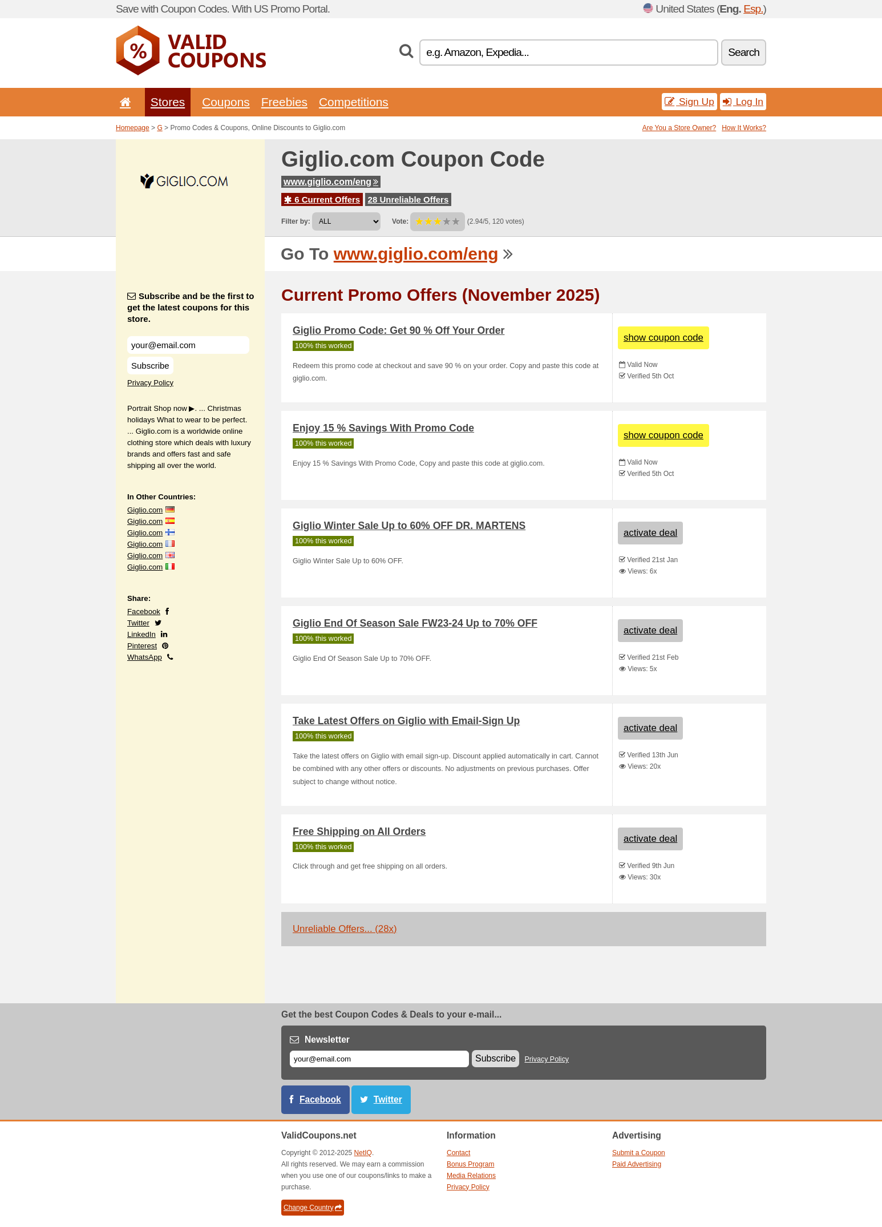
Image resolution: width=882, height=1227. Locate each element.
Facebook (143, 611)
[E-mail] (379, 1059)
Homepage (132, 128)
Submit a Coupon (638, 1153)
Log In (743, 101)
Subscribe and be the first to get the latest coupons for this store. (190, 307)
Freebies (284, 101)
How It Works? (744, 128)
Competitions (354, 101)
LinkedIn (141, 634)
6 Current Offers (322, 199)
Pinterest (142, 645)
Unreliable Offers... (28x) (345, 928)
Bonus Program (470, 1164)
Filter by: (295, 221)
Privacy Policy (150, 382)
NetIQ (363, 1153)
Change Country (313, 1208)
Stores (168, 101)
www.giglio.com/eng (331, 182)
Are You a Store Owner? (679, 128)
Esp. (753, 9)
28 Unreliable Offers (408, 199)
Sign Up (689, 101)
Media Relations (471, 1176)
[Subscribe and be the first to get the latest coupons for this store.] (188, 345)
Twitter (138, 623)
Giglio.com (145, 510)
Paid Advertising (636, 1164)
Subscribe (150, 365)
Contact (458, 1153)
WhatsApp (144, 657)
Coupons (226, 101)
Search (743, 52)
